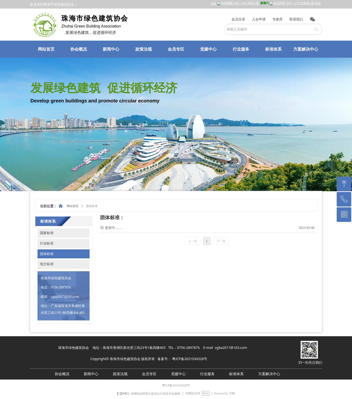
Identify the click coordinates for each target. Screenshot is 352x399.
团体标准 (92, 206)
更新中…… (113, 228)
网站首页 (72, 206)
